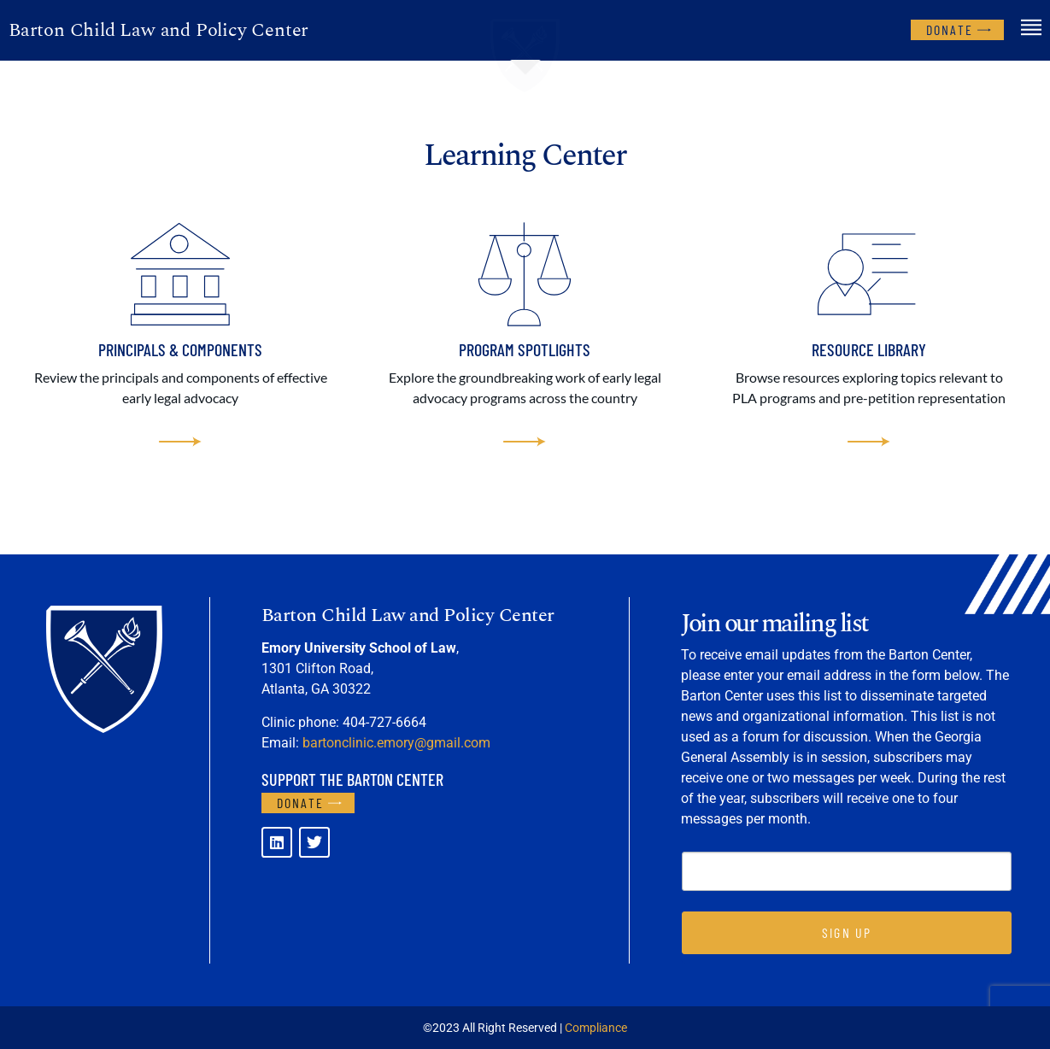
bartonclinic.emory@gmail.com (396, 743)
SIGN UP (846, 932)
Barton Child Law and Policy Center (158, 30)
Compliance (596, 1027)
